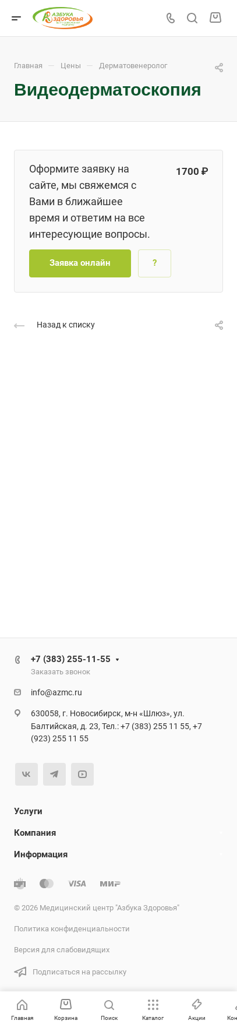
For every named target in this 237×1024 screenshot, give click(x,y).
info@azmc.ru (56, 692)
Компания (35, 833)
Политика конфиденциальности (72, 928)
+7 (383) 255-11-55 (71, 659)
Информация (41, 854)
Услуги (28, 811)
